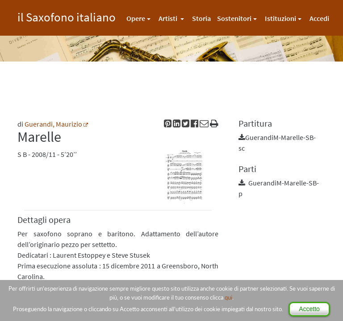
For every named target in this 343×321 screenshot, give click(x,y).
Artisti (169, 18)
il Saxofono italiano (66, 15)
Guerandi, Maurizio (53, 123)
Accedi (319, 18)
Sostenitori (234, 18)
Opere (135, 18)
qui (228, 297)
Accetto (309, 309)
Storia (201, 18)
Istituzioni (280, 18)
